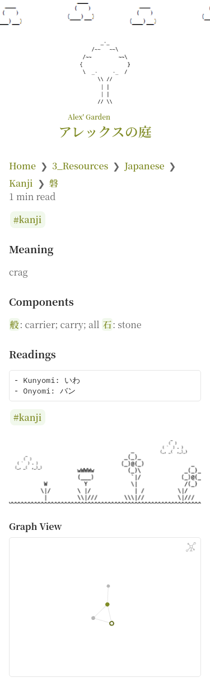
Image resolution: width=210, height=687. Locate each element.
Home (22, 165)
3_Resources (80, 165)
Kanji (21, 183)
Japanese (144, 165)
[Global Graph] (191, 547)
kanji (30, 220)
